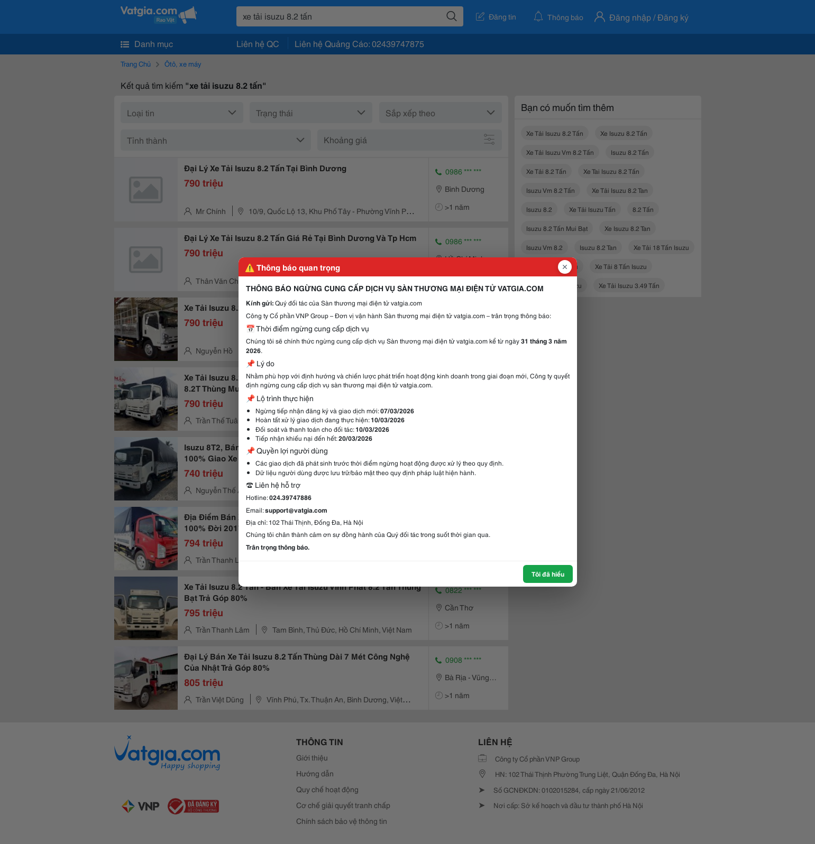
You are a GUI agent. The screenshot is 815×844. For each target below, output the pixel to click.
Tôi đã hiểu (548, 573)
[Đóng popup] (565, 267)
